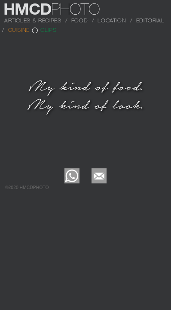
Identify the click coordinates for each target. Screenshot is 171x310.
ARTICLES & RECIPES (32, 20)
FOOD (79, 20)
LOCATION (112, 20)
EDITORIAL (150, 20)
